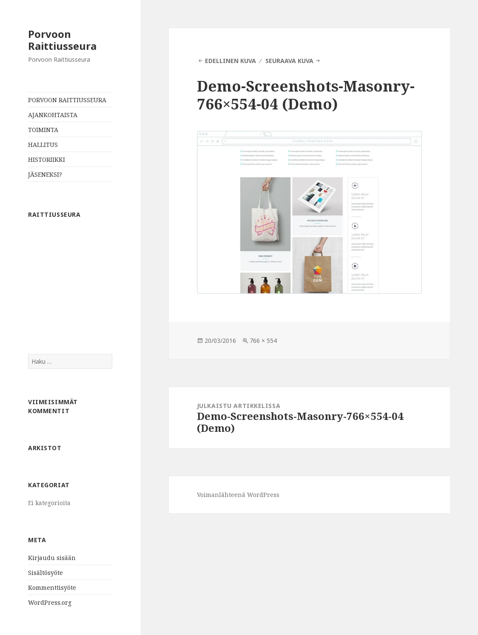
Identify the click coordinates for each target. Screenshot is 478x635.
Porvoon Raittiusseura (62, 40)
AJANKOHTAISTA (52, 115)
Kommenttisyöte (52, 587)
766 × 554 (263, 340)
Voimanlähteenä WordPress (238, 495)
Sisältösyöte (45, 573)
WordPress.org (49, 602)
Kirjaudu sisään (52, 558)
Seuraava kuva (289, 61)
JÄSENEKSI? (45, 174)
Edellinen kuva (230, 61)
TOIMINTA (43, 130)
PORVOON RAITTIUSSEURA (67, 100)
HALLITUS (43, 145)
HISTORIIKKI (46, 159)
